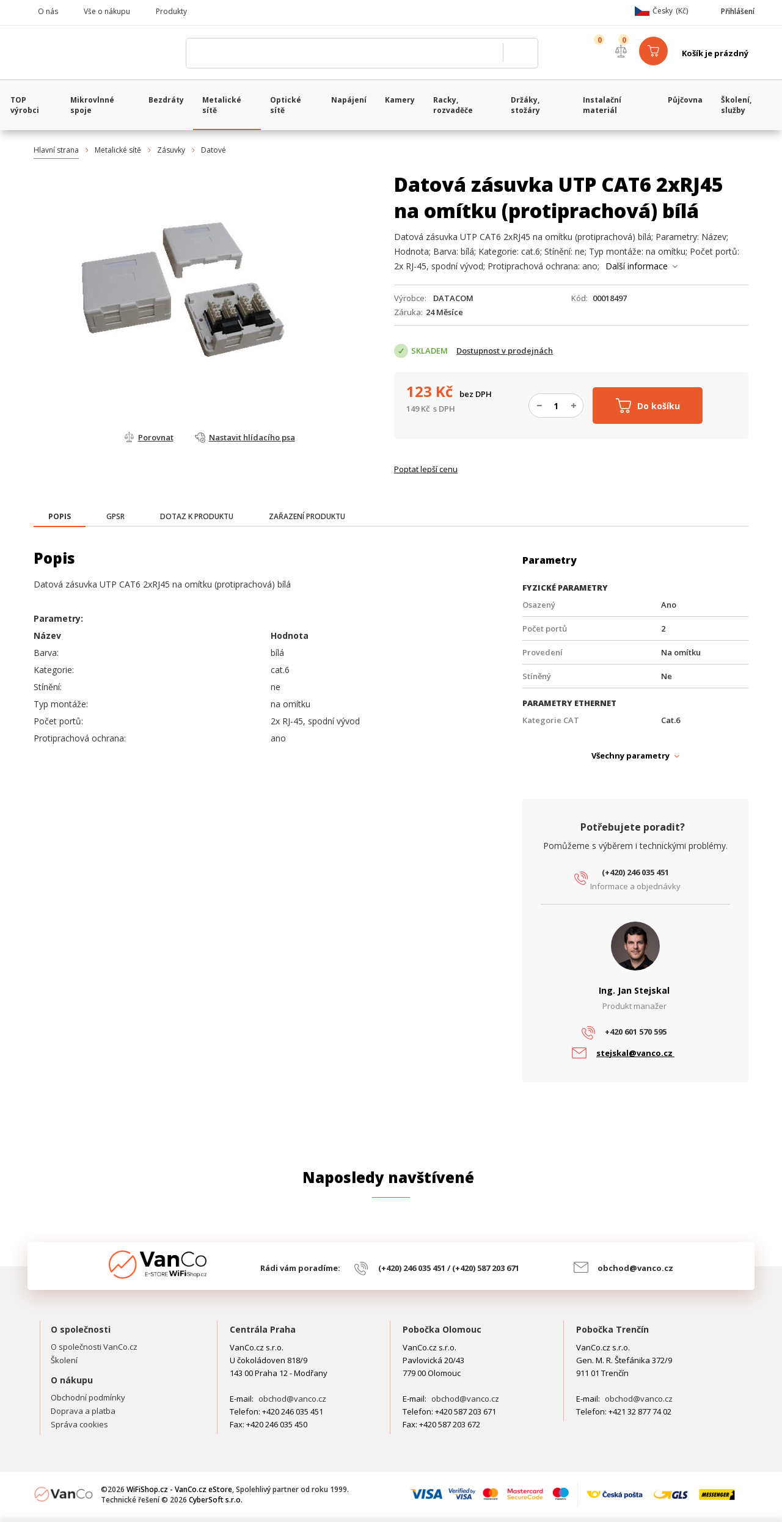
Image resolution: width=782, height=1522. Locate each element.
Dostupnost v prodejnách (504, 350)
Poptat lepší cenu (426, 469)
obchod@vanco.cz (635, 1267)
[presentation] (60, 516)
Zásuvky (171, 150)
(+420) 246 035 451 (635, 872)
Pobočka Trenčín (612, 1329)
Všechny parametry (630, 755)
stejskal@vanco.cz (635, 1052)
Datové (213, 150)
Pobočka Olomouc (442, 1329)
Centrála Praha (263, 1329)
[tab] (60, 517)
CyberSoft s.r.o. (216, 1500)
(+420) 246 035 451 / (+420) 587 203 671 (448, 1267)
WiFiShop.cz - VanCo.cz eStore (104, 53)
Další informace (636, 266)
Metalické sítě (118, 150)
